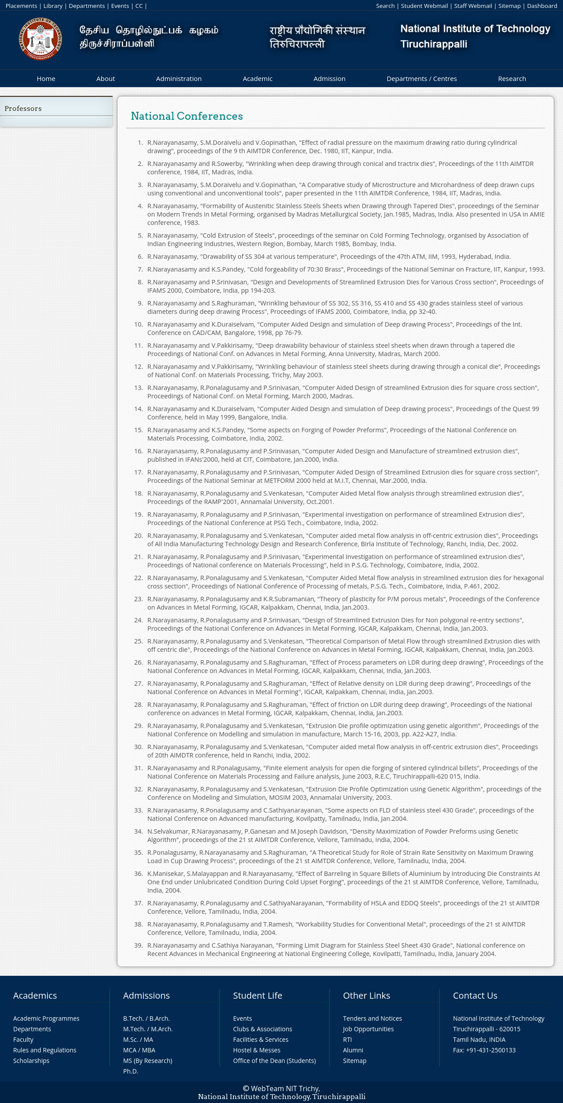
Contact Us (475, 995)
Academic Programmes (46, 1018)
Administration (179, 78)
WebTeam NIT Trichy (285, 1088)
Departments (87, 6)
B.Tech (133, 1018)
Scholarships (31, 1060)
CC (139, 6)
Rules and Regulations (45, 1050)
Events (120, 6)
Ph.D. (131, 1071)
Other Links (366, 995)
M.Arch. (162, 1029)
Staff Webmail (473, 6)
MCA (129, 1050)
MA (148, 1039)
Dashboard (542, 6)
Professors (23, 108)
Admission (330, 78)
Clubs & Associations (262, 1029)
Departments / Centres (422, 78)
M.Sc (130, 1039)
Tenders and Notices (372, 1018)
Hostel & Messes (257, 1050)
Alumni (353, 1050)
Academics (35, 995)
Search (385, 6)
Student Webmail (424, 6)
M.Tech (133, 1029)
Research (512, 78)
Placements (21, 6)
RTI (347, 1039)
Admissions (146, 995)
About (105, 78)
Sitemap (509, 6)
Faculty (23, 1039)
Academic (257, 78)
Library (53, 6)
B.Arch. (160, 1018)
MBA (149, 1050)
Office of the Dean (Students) (274, 1060)
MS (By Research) (147, 1060)
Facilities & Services (261, 1039)
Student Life (257, 995)
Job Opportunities (368, 1029)
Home (46, 78)
